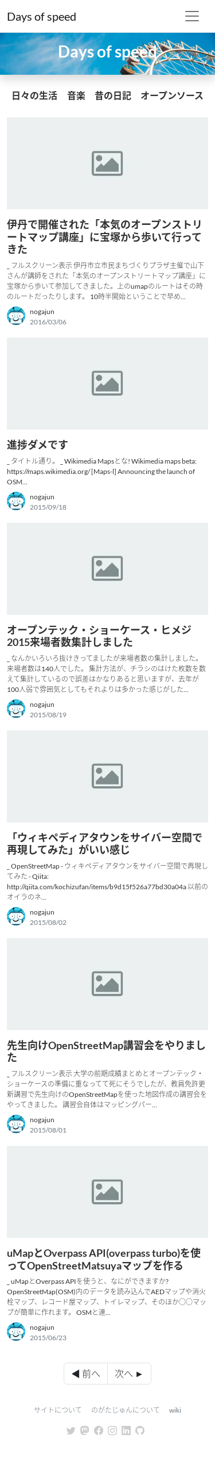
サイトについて (58, 1410)
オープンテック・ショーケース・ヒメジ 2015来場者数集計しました (99, 636)
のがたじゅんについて (125, 1410)
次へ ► (129, 1373)
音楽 (76, 95)
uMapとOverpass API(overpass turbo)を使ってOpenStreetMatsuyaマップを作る (104, 1259)
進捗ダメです (37, 444)
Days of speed (41, 16)
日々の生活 (34, 95)
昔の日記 (113, 95)
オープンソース (172, 95)
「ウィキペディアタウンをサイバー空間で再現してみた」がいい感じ (104, 843)
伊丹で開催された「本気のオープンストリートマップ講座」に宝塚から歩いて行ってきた (104, 236)
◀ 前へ (85, 1373)
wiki (175, 1410)
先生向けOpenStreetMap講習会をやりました (106, 1051)
